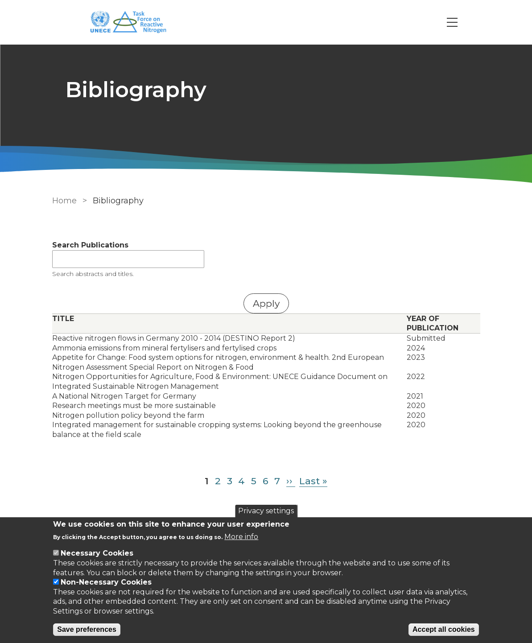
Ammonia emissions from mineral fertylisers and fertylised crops (164, 348)
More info (241, 536)
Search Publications (90, 245)
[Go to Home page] (133, 22)
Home (64, 201)
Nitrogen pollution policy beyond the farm (128, 415)
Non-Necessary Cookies (106, 582)
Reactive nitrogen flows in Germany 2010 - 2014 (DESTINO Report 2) (173, 338)
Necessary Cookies (97, 553)
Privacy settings (266, 511)
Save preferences (86, 629)
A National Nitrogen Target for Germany (124, 396)
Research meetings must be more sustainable (134, 405)
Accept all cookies (443, 629)
